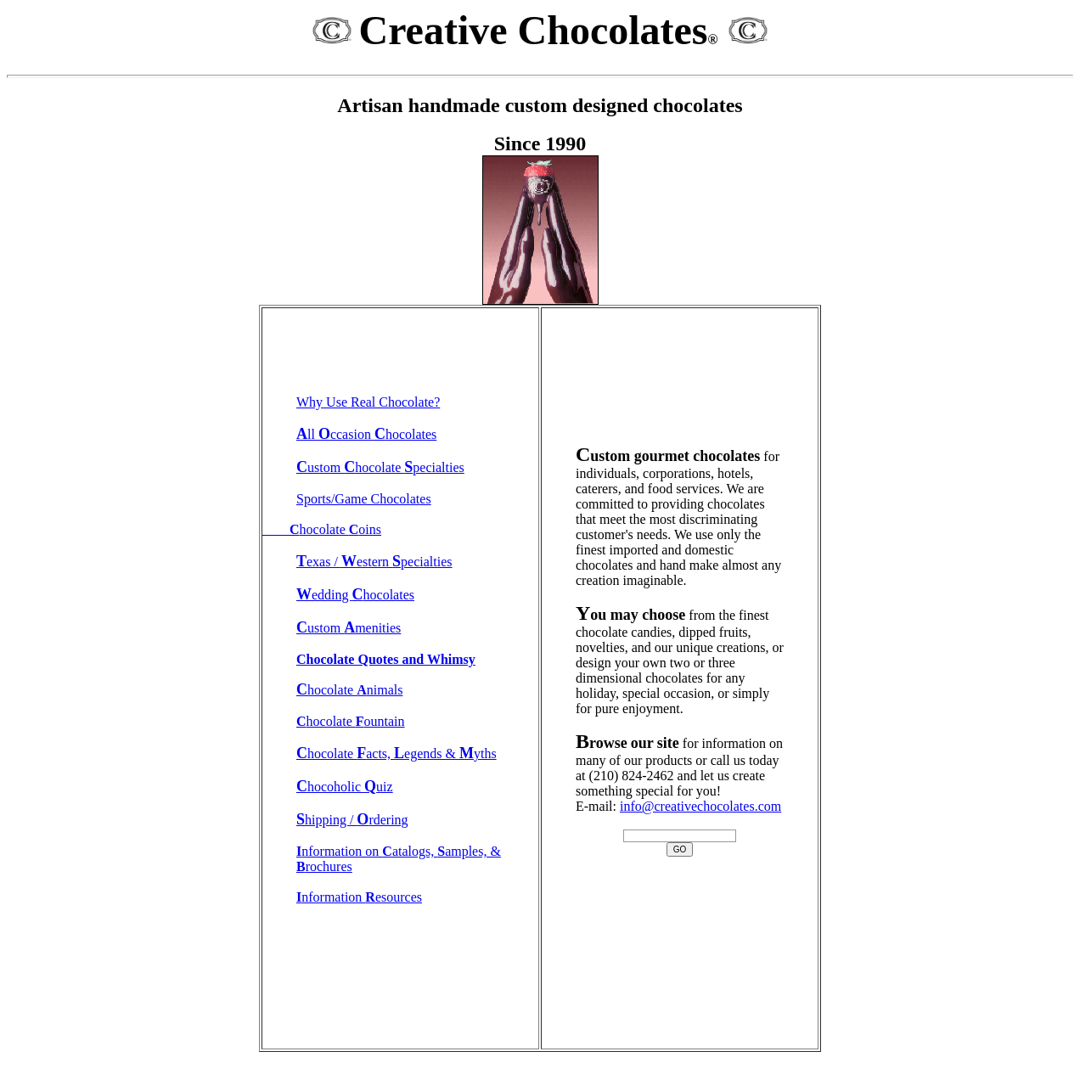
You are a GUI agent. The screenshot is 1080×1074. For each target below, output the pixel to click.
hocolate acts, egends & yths (396, 753)
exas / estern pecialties (374, 561)
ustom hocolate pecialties (380, 467)
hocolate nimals (349, 690)
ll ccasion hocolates (366, 434)
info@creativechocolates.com (700, 806)
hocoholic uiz (344, 786)
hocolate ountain (350, 721)
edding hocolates (355, 595)
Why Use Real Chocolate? (368, 402)
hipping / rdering (352, 820)
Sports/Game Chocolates (363, 499)
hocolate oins (321, 529)
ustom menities (348, 628)
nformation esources (359, 897)
